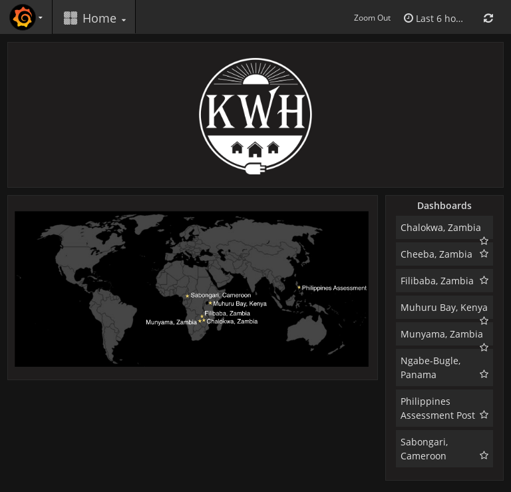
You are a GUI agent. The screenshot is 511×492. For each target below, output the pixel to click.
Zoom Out (372, 17)
